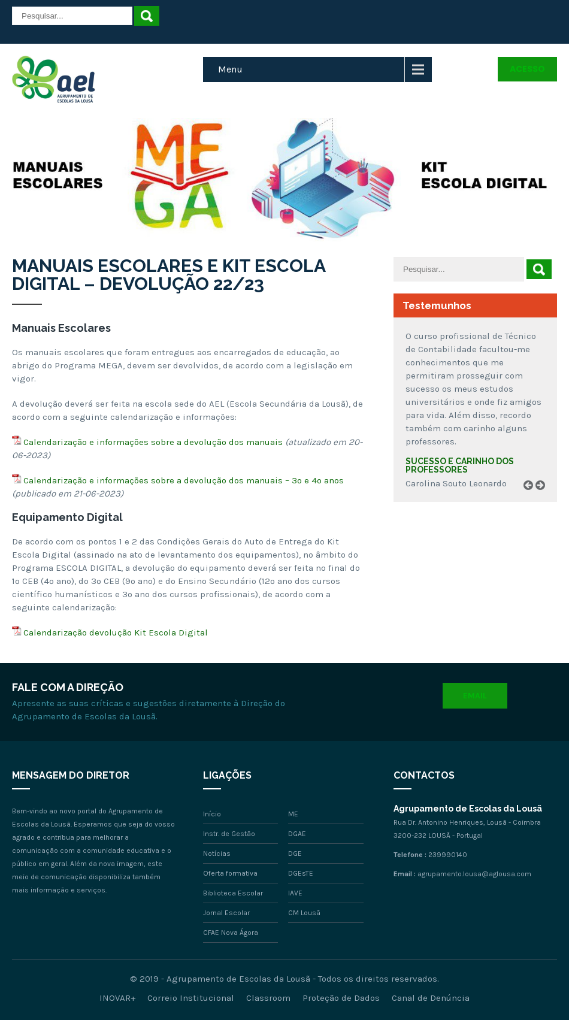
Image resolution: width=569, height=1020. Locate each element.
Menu (230, 69)
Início (212, 814)
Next (544, 499)
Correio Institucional (190, 997)
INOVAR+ (117, 997)
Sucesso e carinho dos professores (459, 465)
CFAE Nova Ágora (230, 932)
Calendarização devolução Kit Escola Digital (115, 632)
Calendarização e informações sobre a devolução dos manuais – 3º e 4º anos (183, 480)
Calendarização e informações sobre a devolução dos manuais (153, 442)
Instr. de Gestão (229, 834)
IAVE (295, 893)
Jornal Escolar (226, 913)
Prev (532, 499)
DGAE (297, 834)
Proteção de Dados (341, 997)
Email (475, 696)
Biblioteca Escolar (233, 893)
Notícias (217, 853)
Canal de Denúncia (431, 997)
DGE (295, 853)
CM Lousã (304, 913)
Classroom (268, 997)
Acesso (527, 69)
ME (293, 814)
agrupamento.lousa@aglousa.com (474, 874)
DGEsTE (300, 873)
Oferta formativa (230, 873)
